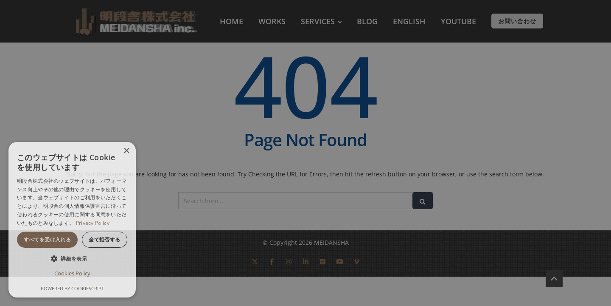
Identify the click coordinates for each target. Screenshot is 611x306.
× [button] (126, 151)
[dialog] (72, 220)
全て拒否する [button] (104, 239)
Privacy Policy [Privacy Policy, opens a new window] (92, 223)
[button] (72, 258)
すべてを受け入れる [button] (47, 239)
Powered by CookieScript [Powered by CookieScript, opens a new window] (72, 288)
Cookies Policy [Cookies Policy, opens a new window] (72, 273)
